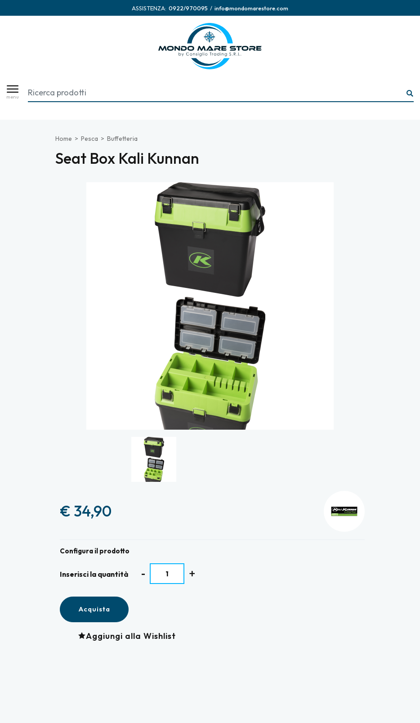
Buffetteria (122, 139)
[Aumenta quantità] (192, 573)
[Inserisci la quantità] (167, 573)
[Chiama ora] (188, 8)
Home (63, 139)
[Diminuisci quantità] (143, 573)
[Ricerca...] (410, 93)
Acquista (94, 609)
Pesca (89, 139)
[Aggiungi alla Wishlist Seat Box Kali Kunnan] (129, 636)
